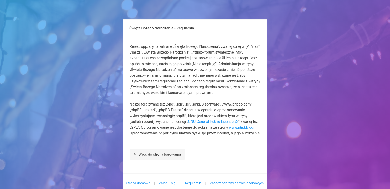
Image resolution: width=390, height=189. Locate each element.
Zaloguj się (167, 183)
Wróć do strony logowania (157, 154)
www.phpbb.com (242, 127)
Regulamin (193, 183)
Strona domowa (138, 183)
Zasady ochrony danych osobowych (237, 183)
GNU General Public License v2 (213, 121)
